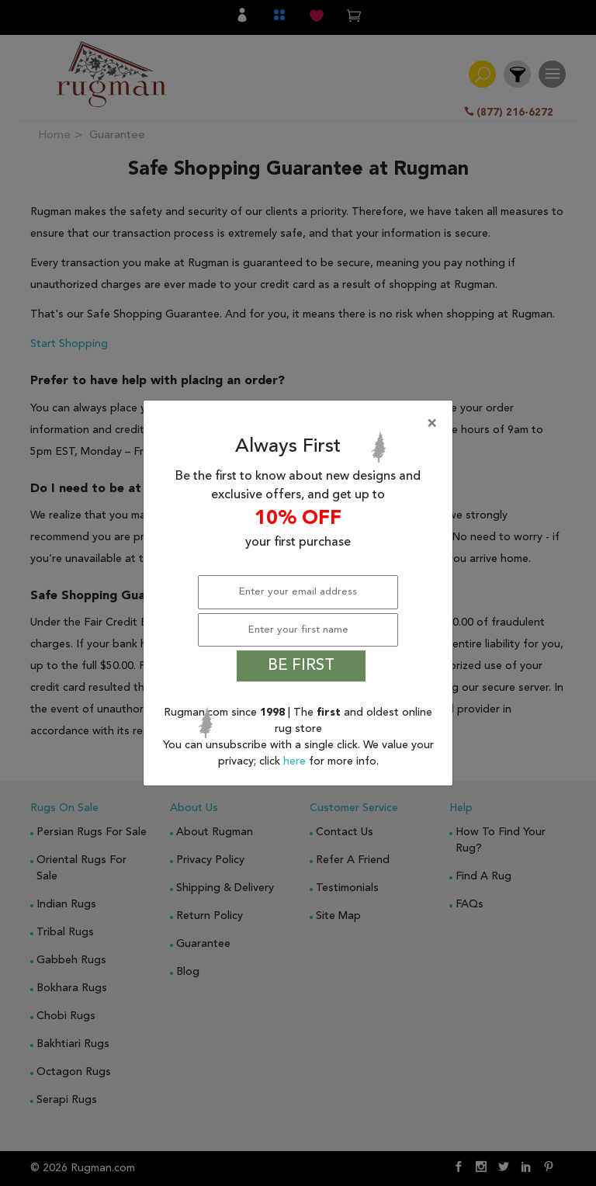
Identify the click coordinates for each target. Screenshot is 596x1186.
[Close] (301, 424)
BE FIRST (301, 666)
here (296, 761)
